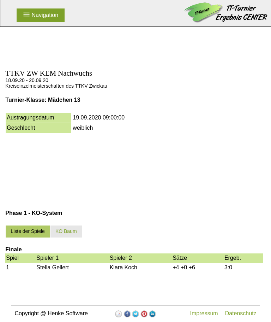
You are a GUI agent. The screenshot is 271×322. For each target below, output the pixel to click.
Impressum (204, 313)
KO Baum (66, 231)
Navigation (40, 15)
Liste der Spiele (28, 231)
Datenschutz (241, 313)
